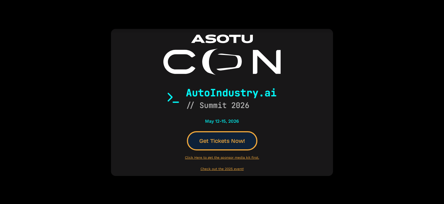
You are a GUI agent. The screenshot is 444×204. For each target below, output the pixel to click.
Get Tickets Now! (222, 140)
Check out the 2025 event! (222, 169)
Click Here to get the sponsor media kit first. (222, 158)
